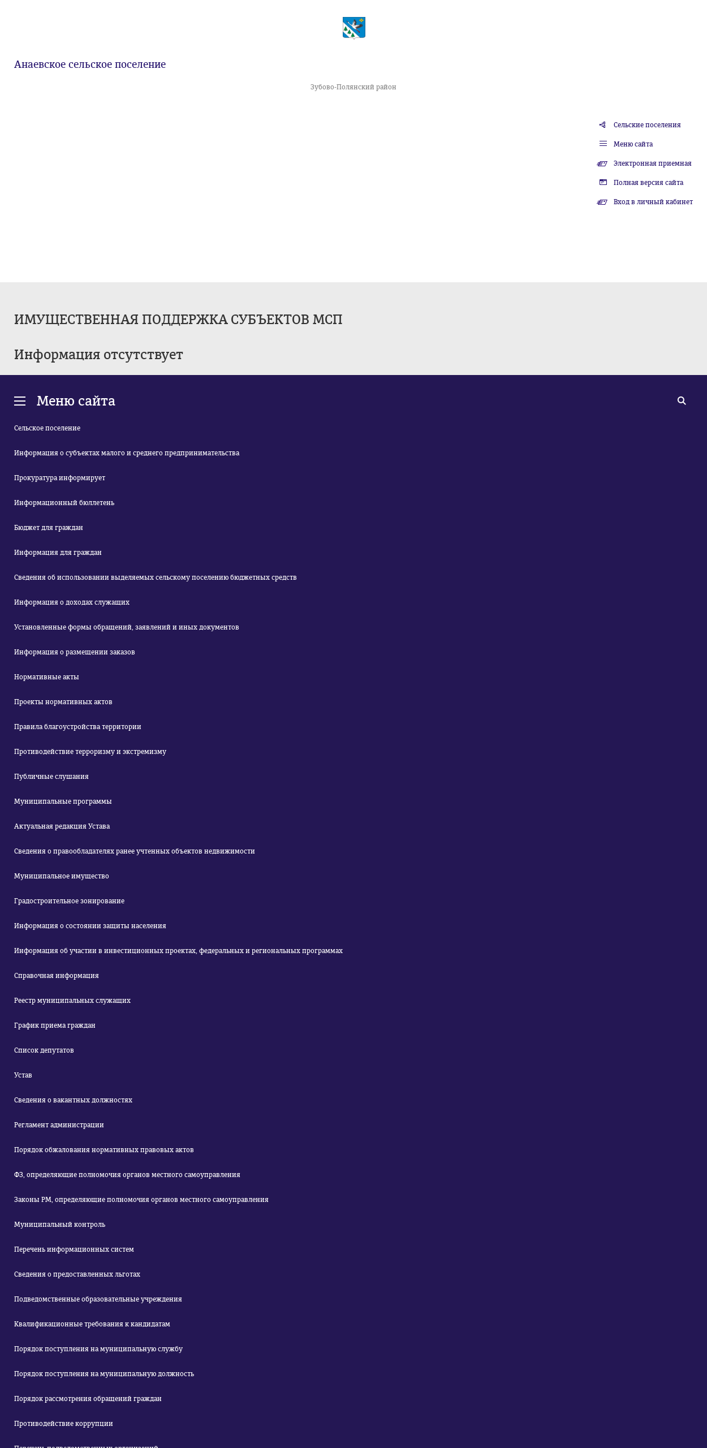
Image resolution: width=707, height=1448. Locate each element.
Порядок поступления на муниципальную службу (98, 1349)
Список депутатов (44, 1050)
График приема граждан (55, 1025)
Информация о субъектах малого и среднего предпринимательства (126, 453)
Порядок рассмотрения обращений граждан (88, 1399)
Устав (23, 1075)
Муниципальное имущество (61, 876)
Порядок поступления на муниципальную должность (104, 1374)
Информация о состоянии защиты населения (90, 926)
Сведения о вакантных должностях (73, 1100)
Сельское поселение (47, 428)
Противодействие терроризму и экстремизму (90, 752)
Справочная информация (56, 976)
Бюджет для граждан (48, 528)
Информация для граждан (58, 553)
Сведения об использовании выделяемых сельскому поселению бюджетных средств (155, 577)
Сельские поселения (647, 125)
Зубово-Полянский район (353, 87)
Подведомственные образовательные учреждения (98, 1299)
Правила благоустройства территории (77, 727)
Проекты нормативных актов (63, 702)
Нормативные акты (46, 677)
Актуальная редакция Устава (62, 826)
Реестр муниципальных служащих (72, 1001)
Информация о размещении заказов (74, 652)
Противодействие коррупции (63, 1424)
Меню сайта (633, 144)
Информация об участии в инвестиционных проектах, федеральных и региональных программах (178, 951)
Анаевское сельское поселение (90, 64)
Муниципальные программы (63, 801)
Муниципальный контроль (59, 1225)
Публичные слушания (51, 777)
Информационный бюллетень (64, 503)
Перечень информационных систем (74, 1249)
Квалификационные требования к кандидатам (92, 1324)
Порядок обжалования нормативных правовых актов (104, 1150)
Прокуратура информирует (59, 478)
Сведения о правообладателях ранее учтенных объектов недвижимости (134, 851)
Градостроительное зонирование (69, 901)
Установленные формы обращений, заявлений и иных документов (126, 627)
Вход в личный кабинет (653, 202)
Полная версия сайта (648, 183)
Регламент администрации (59, 1125)
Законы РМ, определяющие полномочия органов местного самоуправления (141, 1200)
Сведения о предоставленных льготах (77, 1274)
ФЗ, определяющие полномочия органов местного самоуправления (127, 1175)
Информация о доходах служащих (72, 602)
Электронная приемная (653, 163)
